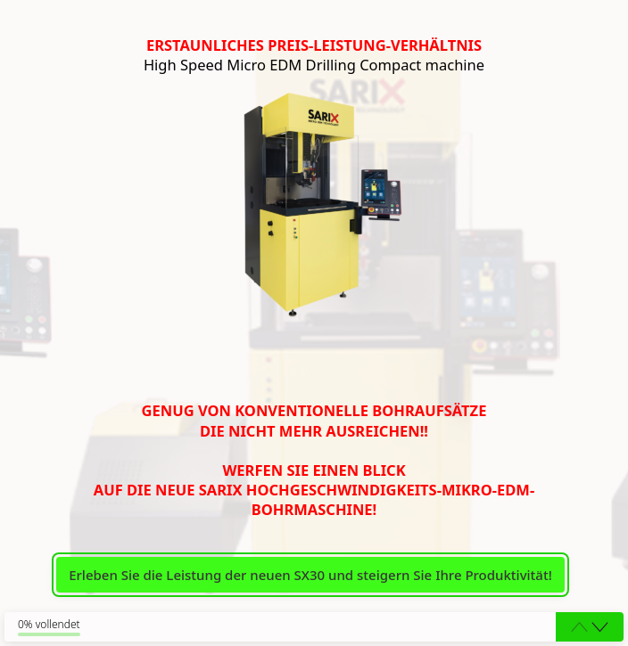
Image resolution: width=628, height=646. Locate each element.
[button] (600, 627)
